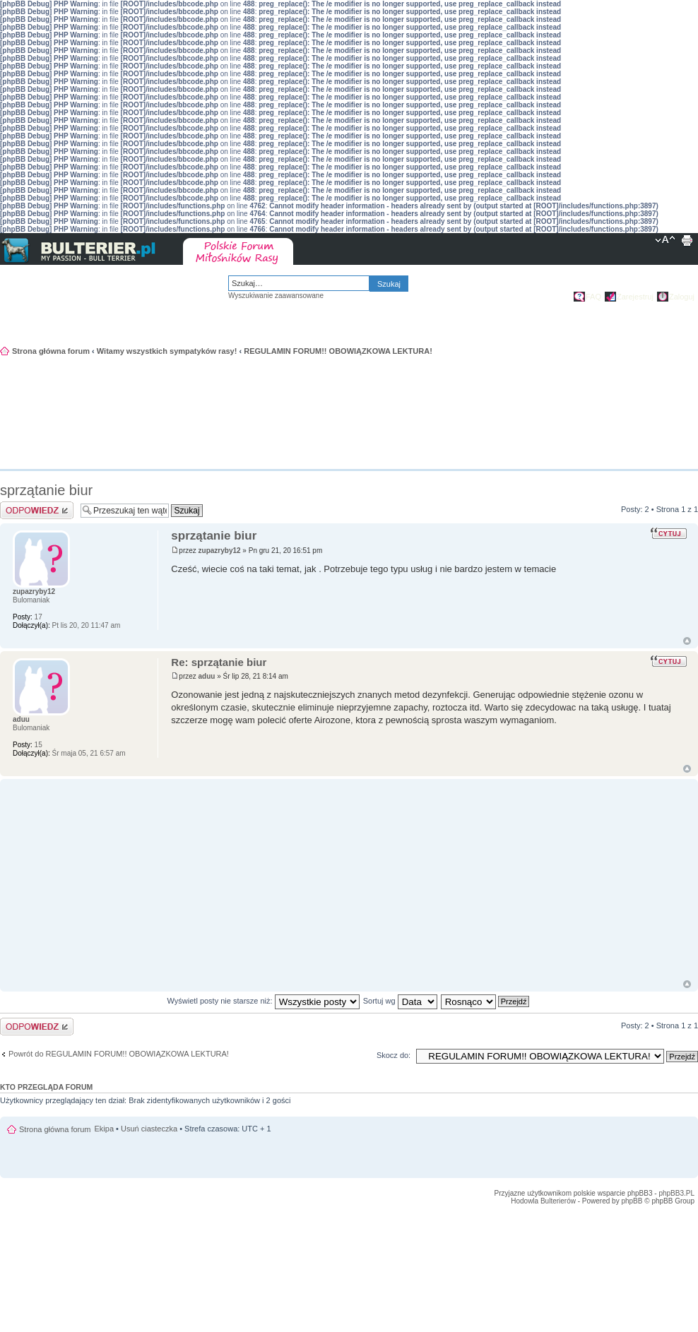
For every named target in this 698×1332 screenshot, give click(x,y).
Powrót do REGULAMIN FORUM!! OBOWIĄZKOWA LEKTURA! (118, 1053)
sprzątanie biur (46, 490)
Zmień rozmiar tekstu (665, 240)
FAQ (593, 296)
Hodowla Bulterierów (543, 1201)
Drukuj (686, 240)
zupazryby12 (220, 550)
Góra (687, 641)
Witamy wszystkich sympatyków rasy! (167, 351)
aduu (207, 676)
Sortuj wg (400, 1001)
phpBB (631, 1201)
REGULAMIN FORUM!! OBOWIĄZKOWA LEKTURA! (338, 351)
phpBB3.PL (676, 1193)
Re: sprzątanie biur (218, 662)
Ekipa (104, 1128)
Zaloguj (681, 296)
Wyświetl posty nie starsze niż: (263, 1001)
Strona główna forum (51, 351)
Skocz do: (393, 1055)
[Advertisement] (627, 430)
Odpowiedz (36, 510)
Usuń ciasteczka (149, 1128)
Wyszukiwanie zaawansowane (276, 295)
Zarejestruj (635, 296)
